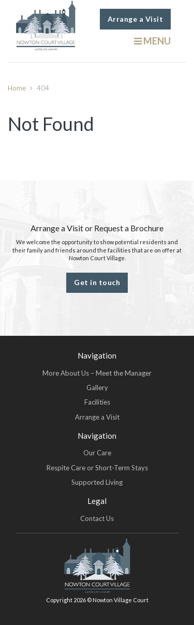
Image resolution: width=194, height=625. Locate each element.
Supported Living (97, 482)
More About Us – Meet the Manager (97, 373)
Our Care (97, 453)
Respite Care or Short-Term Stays (97, 468)
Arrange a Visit (135, 18)
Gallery (97, 387)
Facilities (97, 402)
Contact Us (97, 518)
